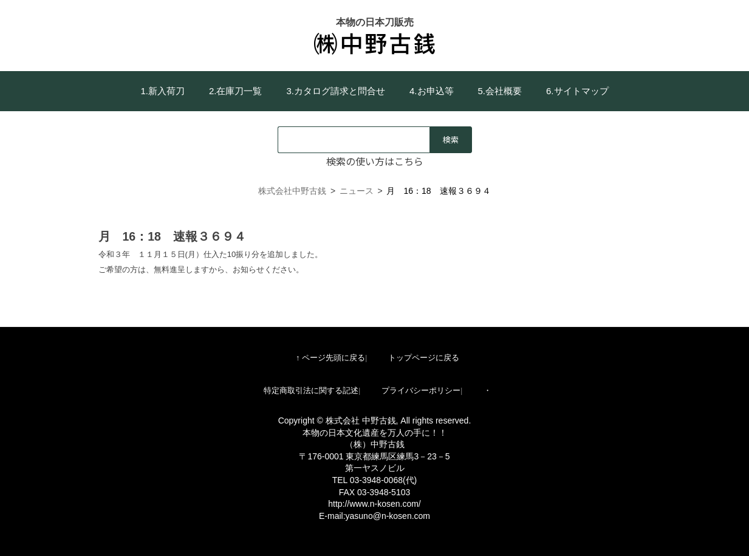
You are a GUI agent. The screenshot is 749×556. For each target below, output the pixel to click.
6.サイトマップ (577, 91)
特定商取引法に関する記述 (311, 390)
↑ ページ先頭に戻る (330, 357)
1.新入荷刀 (162, 91)
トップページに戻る (423, 357)
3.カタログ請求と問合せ (335, 91)
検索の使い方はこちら (374, 161)
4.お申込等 (431, 91)
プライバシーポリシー (420, 390)
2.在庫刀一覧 (235, 91)
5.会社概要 (500, 91)
